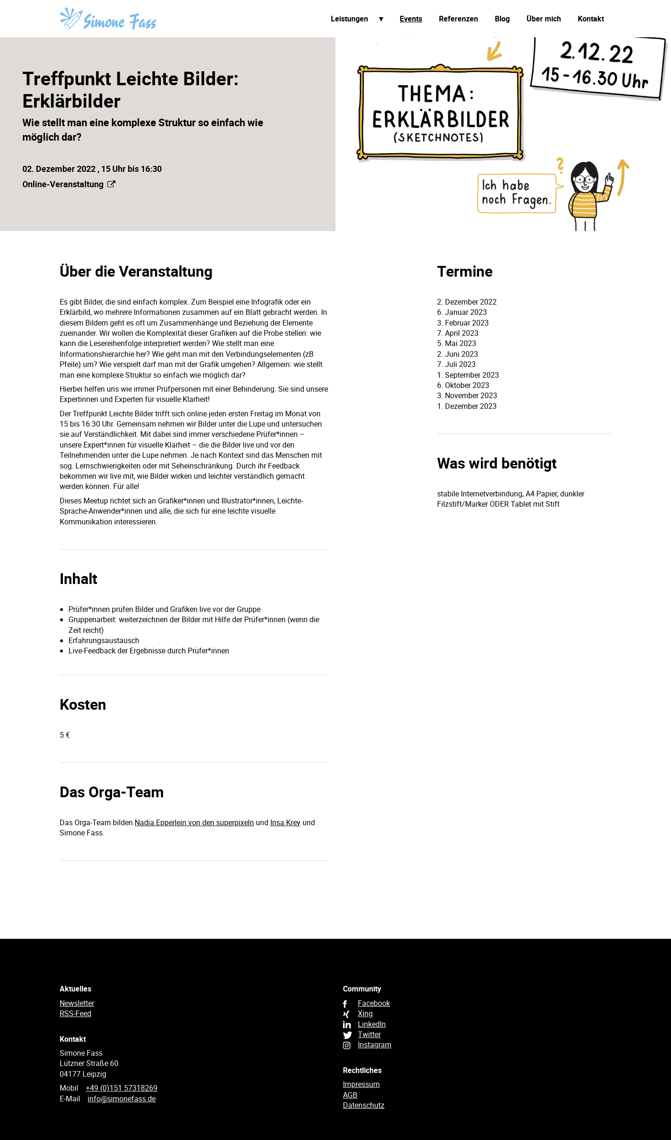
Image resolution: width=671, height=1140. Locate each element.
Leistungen (349, 19)
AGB (350, 1095)
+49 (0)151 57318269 (121, 1088)
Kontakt (591, 19)
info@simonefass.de (122, 1098)
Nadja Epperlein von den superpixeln (194, 822)
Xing (365, 1013)
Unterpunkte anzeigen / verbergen (381, 19)
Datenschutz (363, 1105)
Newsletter (77, 1003)
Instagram (374, 1044)
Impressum (361, 1084)
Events (411, 19)
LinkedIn (372, 1024)
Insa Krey (285, 822)
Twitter (369, 1034)
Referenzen (458, 19)
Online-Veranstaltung (69, 184)
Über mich (544, 19)
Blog (502, 19)
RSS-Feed (75, 1013)
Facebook (374, 1003)
